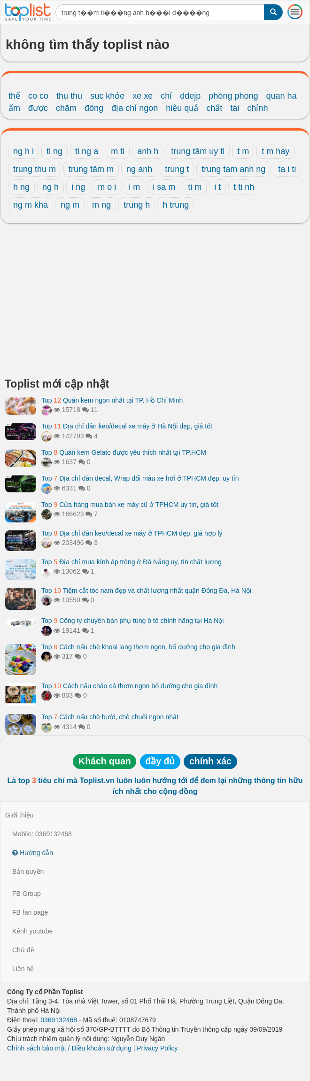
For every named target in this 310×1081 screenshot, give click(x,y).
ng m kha (30, 205)
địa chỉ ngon (134, 108)
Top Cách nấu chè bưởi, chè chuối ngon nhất (109, 717)
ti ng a (86, 151)
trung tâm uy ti (198, 151)
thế (14, 96)
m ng (101, 205)
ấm (14, 108)
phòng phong (233, 96)
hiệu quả (182, 108)
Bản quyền (28, 871)
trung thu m (34, 169)
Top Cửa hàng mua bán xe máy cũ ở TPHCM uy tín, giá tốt (129, 504)
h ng (21, 187)
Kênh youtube (32, 931)
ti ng (54, 151)
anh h (147, 151)
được (38, 108)
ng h (50, 187)
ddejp (190, 96)
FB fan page (30, 912)
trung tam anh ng (233, 169)
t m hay (275, 151)
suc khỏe (107, 96)
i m (134, 187)
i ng (78, 187)
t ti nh (243, 187)
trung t (177, 169)
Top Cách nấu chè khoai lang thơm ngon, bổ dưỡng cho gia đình (138, 647)
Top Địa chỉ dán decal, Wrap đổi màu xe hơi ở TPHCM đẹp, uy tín (140, 478)
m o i (107, 187)
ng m (70, 205)
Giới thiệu (19, 815)
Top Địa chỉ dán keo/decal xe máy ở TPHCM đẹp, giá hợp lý (132, 533)
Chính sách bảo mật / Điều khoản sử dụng (69, 1048)
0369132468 (58, 1020)
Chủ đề (23, 950)
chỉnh (257, 108)
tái (234, 108)
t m (243, 151)
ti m (195, 187)
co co (38, 96)
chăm (66, 108)
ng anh (139, 169)
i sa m (164, 187)
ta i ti (287, 169)
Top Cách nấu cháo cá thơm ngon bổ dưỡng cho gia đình (129, 686)
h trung (176, 205)
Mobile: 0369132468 (42, 834)
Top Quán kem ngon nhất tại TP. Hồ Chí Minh (112, 400)
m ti (117, 151)
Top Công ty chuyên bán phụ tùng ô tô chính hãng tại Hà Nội (132, 620)
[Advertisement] (155, 303)
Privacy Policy (157, 1048)
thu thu (69, 96)
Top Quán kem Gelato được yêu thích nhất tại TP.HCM (123, 452)
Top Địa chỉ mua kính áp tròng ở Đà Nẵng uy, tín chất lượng (131, 562)
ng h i (23, 151)
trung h (137, 205)
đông (94, 108)
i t (217, 187)
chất (214, 108)
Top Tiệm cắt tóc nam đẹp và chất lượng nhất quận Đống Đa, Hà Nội (146, 590)
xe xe (142, 96)
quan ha (281, 96)
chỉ (166, 96)
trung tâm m (91, 169)
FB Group (26, 893)
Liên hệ (23, 968)
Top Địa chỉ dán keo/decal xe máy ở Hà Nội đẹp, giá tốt (126, 426)
